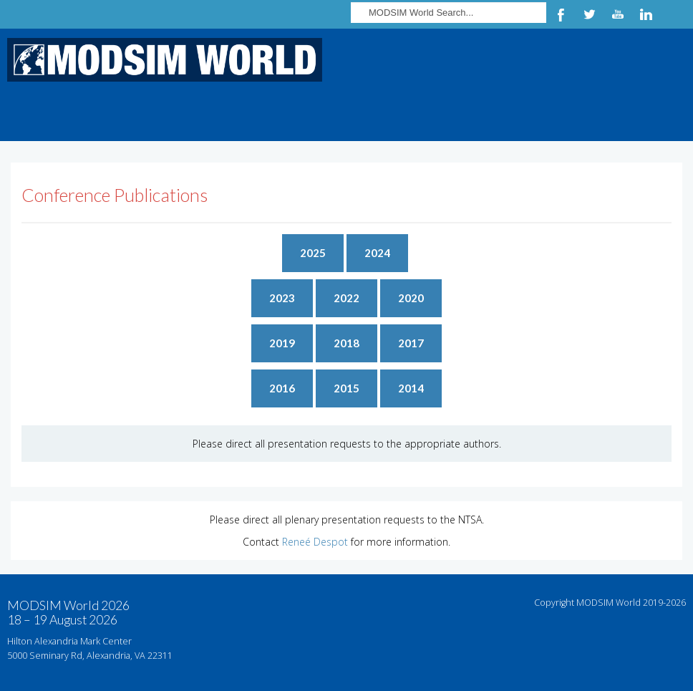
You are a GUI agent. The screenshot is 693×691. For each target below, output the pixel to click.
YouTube (618, 14)
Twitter (589, 14)
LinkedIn (646, 14)
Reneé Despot (315, 542)
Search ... (351, 0)
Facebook (560, 14)
